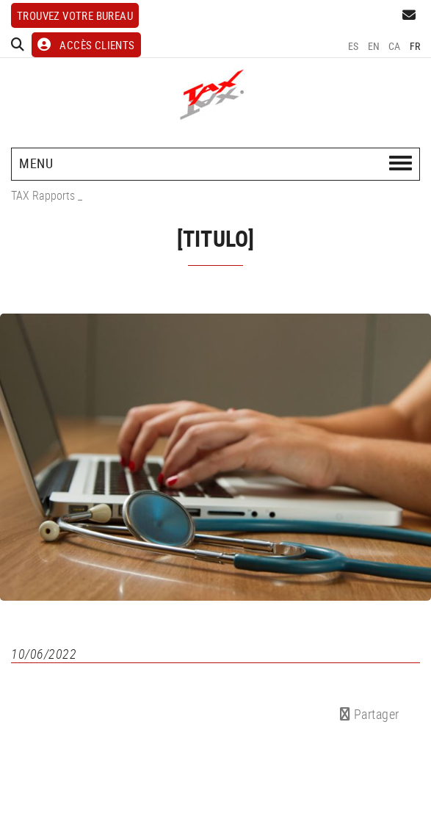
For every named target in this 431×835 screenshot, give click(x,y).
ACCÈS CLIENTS (86, 44)
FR (415, 46)
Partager (369, 714)
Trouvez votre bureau (75, 15)
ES (353, 46)
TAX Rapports (43, 195)
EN (374, 46)
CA (394, 46)
